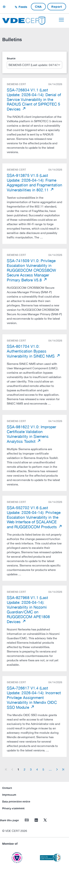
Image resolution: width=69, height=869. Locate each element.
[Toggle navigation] (61, 20)
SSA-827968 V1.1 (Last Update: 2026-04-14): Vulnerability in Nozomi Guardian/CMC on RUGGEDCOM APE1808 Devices (28, 609)
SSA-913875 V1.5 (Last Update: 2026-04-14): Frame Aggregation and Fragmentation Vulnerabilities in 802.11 (34, 182)
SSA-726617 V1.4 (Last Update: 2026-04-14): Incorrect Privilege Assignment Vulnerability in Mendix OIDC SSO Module (34, 697)
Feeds (22, 6)
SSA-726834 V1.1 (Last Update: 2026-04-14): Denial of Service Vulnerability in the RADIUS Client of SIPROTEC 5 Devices (34, 99)
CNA (38, 6)
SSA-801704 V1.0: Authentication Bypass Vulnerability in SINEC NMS (31, 351)
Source (11, 58)
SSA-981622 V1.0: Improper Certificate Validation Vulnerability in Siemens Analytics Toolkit (31, 434)
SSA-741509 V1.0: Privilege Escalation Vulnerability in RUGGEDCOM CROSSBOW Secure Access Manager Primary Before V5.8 (31, 270)
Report (56, 6)
